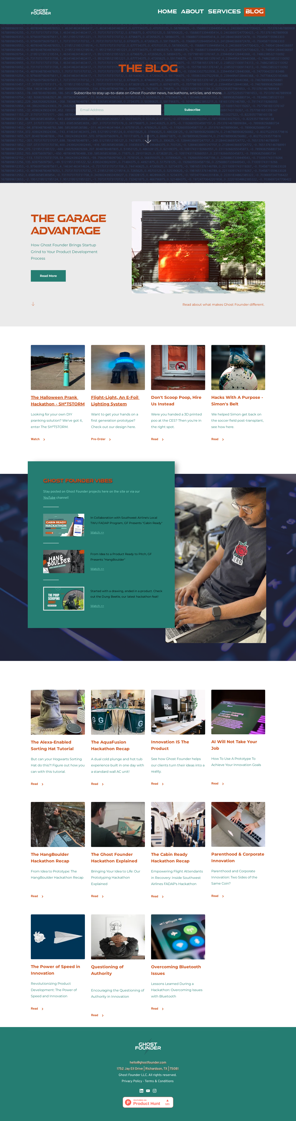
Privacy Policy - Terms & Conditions (148, 1081)
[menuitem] (167, 12)
